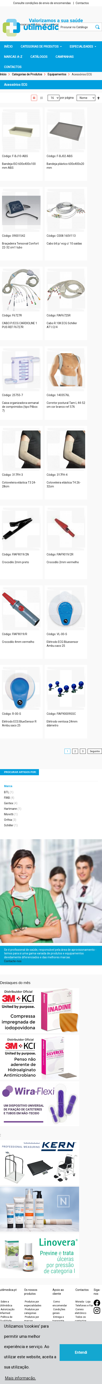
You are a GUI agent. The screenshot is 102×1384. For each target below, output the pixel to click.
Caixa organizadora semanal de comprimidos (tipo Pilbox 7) (20, 406)
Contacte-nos (12, 961)
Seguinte (95, 751)
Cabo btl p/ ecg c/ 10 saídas (64, 243)
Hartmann (10, 808)
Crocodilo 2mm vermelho (63, 562)
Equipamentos (57, 74)
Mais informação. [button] (20, 1378)
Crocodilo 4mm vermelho (18, 641)
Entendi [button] (81, 1352)
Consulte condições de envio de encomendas (42, 3)
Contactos (82, 3)
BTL (6, 792)
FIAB (7, 797)
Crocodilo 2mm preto (15, 562)
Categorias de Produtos (27, 74)
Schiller (8, 825)
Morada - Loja (82, 1301)
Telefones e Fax (84, 1305)
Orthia (8, 819)
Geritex (8, 803)
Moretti (8, 814)
